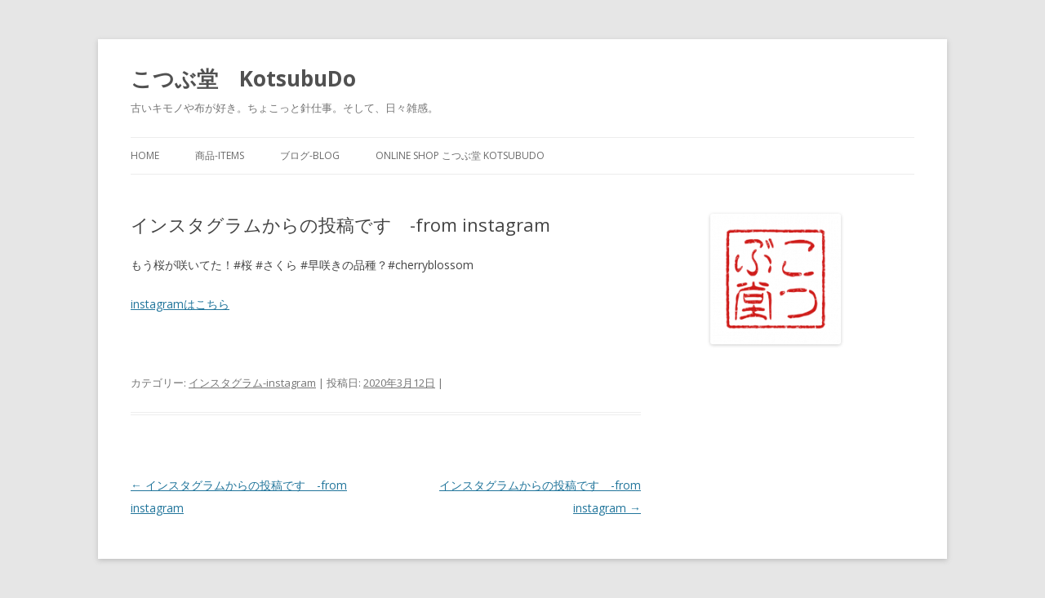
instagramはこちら (180, 304)
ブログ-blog (310, 155)
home (145, 155)
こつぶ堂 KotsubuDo (243, 78)
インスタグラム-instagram (252, 382)
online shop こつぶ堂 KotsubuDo (460, 155)
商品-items (219, 155)
